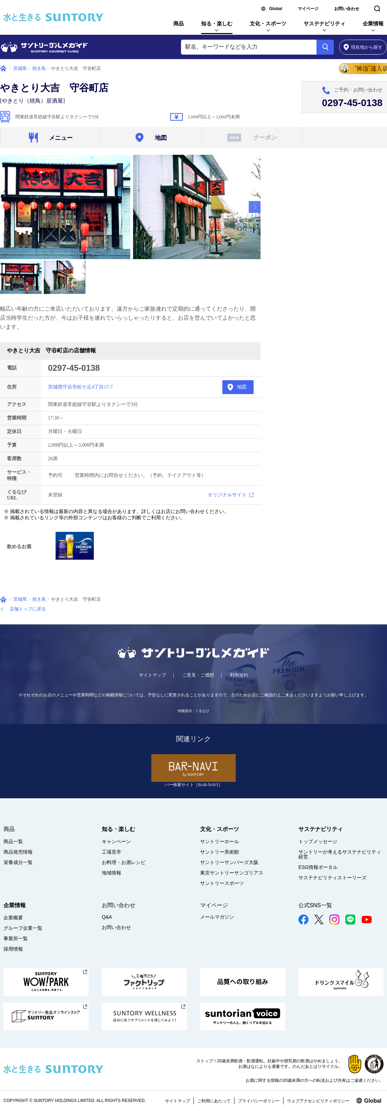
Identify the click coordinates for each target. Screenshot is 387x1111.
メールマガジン (217, 917)
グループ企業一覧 (22, 928)
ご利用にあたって (214, 1100)
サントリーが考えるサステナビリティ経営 (339, 854)
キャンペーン (116, 841)
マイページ (308, 8)
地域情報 (111, 873)
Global (275, 8)
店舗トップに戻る (28, 609)
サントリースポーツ (222, 883)
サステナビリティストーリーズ (332, 877)
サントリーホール (219, 841)
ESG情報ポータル (318, 867)
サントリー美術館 (219, 852)
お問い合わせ (346, 8)
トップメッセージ (317, 841)
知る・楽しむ (216, 23)
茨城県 (20, 68)
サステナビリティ (324, 23)
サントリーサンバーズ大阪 (229, 862)
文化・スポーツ (268, 23)
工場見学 (111, 852)
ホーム (3, 68)
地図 (242, 387)
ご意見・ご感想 (198, 675)
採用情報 (13, 949)
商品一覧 (13, 841)
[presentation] (255, 207)
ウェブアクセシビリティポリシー (318, 1100)
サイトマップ (152, 675)
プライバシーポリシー (259, 1100)
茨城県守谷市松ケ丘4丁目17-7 (80, 387)
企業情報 (373, 23)
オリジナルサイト (227, 494)
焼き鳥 (39, 68)
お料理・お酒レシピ (124, 862)
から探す (363, 47)
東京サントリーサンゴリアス (231, 873)
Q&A (107, 917)
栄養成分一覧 (18, 862)
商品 (178, 23)
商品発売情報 (18, 852)
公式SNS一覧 (315, 905)
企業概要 (13, 917)
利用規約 (239, 675)
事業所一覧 (15, 938)
